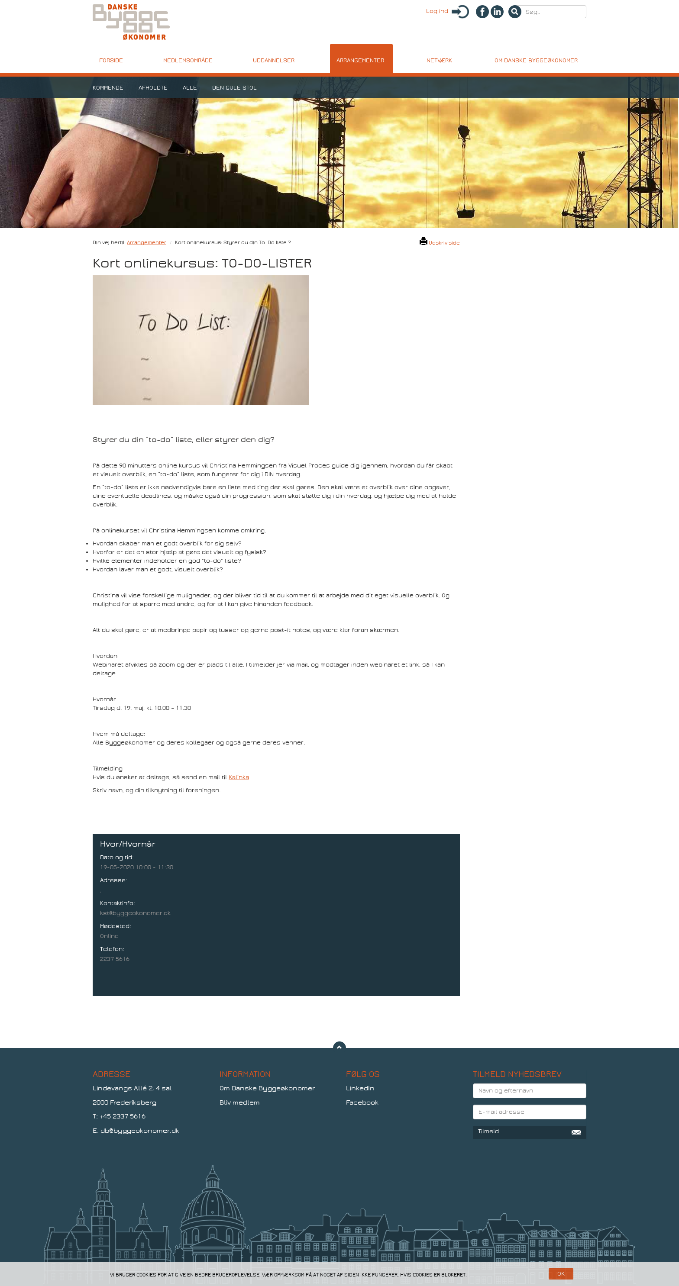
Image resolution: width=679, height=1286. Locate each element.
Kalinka (239, 777)
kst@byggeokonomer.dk (135, 913)
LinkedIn (360, 1088)
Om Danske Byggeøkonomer (267, 1088)
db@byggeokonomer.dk (139, 1130)
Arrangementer (146, 242)
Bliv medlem (240, 1102)
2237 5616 (114, 959)
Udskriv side (440, 242)
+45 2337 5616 (123, 1116)
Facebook (362, 1102)
